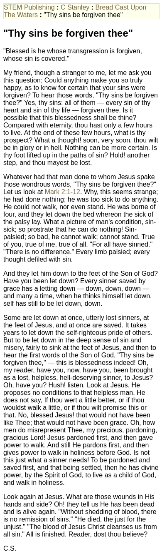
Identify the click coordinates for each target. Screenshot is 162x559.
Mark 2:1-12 (62, 191)
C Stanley (75, 7)
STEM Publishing (29, 7)
